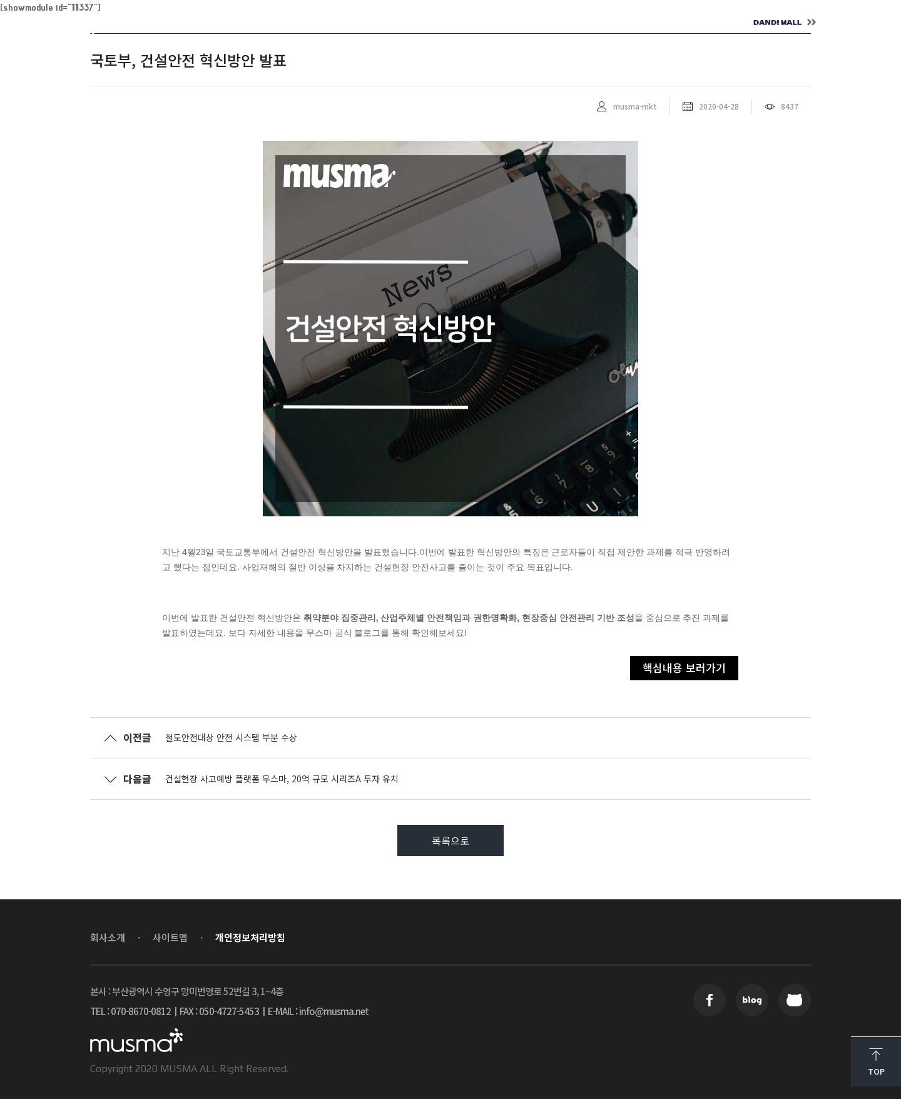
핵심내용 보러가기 (684, 667)
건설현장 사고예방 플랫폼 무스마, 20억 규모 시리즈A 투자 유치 (282, 778)
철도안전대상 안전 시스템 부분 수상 (231, 737)
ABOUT (244, 22)
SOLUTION (335, 22)
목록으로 (450, 840)
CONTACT (598, 22)
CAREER (506, 22)
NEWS (424, 22)
